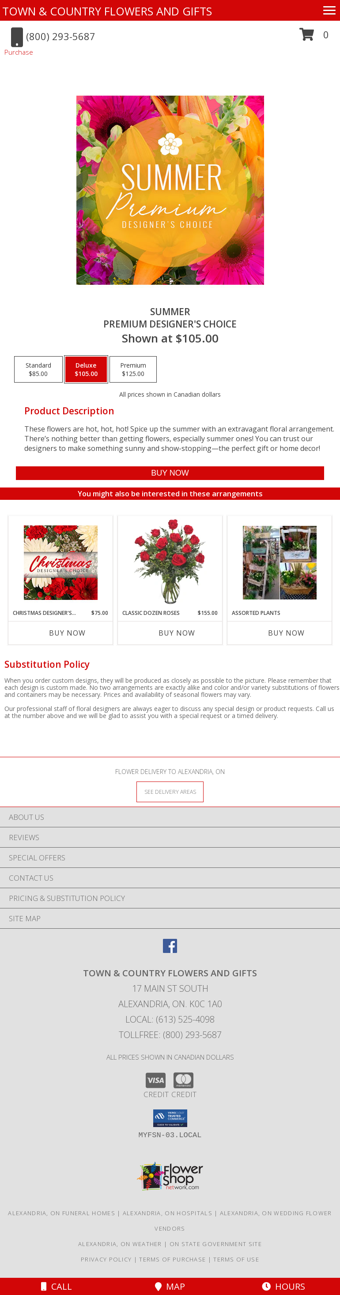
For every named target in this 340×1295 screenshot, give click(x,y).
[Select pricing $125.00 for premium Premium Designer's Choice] (133, 369)
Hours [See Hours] (283, 1286)
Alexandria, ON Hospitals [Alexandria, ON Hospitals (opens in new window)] (167, 1213)
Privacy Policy (106, 1259)
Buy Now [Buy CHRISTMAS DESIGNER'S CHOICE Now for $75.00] (67, 633)
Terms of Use (236, 1259)
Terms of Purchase (172, 1259)
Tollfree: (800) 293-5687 (170, 1035)
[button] (314, 38)
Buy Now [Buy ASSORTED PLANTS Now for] (286, 633)
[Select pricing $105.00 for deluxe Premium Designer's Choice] (86, 369)
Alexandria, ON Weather (120, 1244)
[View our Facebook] (170, 950)
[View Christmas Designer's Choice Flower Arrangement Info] (61, 562)
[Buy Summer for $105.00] (170, 473)
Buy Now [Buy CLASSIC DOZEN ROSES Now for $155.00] (177, 633)
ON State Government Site (216, 1244)
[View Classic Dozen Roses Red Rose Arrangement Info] (170, 562)
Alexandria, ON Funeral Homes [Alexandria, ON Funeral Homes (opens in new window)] (61, 1213)
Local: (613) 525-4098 (170, 1019)
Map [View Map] (170, 1286)
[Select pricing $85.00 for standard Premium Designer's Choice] (38, 369)
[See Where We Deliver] (170, 791)
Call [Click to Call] (56, 1286)
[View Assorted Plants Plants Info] (280, 562)
